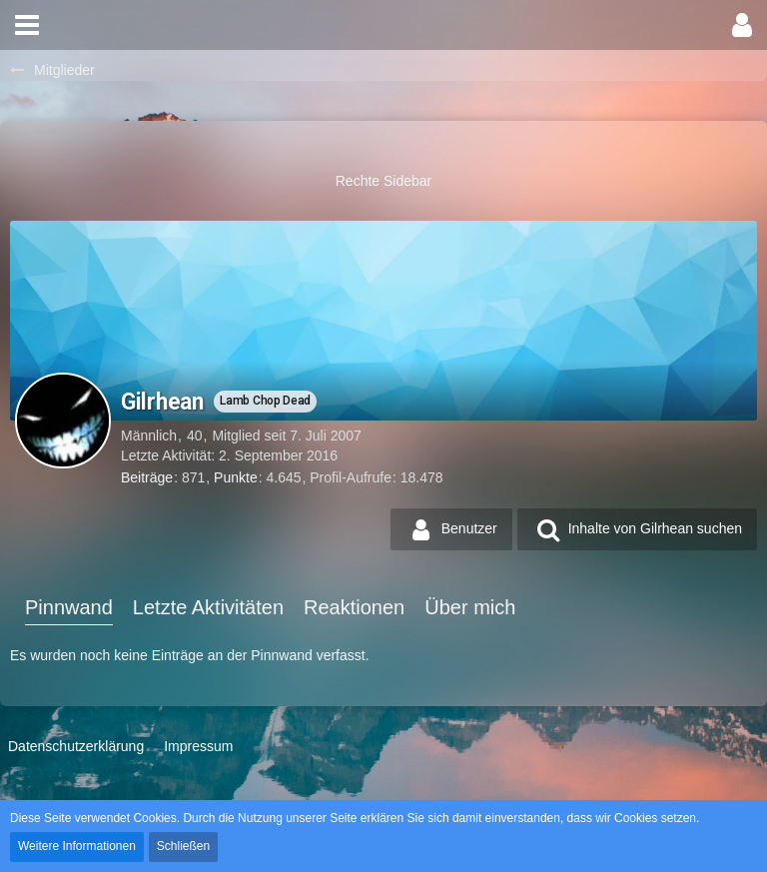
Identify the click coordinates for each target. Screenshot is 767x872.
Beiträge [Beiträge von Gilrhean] (147, 477)
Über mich (469, 607)
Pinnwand (69, 607)
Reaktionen (354, 607)
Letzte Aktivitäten (208, 607)
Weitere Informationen (77, 846)
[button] (27, 25)
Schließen (183, 846)
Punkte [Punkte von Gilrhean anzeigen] (236, 477)
